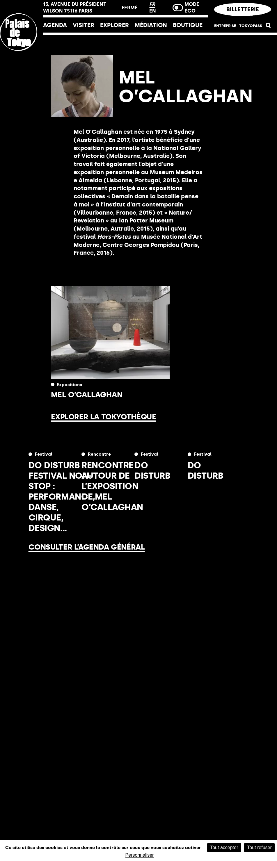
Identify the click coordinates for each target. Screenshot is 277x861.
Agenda (55, 25)
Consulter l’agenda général (87, 547)
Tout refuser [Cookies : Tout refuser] (259, 847)
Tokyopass (250, 26)
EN (152, 11)
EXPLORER (114, 25)
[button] (268, 26)
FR (152, 4)
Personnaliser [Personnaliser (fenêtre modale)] (139, 855)
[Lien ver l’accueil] (21, 70)
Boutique (188, 25)
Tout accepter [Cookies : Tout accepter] (224, 847)
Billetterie (242, 9)
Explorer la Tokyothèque (103, 416)
